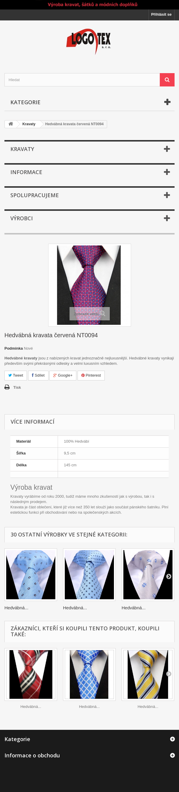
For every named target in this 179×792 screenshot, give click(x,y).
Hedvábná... (16, 607)
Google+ (62, 375)
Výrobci (21, 218)
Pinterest (91, 375)
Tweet (15, 375)
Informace (26, 172)
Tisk (17, 387)
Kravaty (29, 124)
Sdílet (38, 375)
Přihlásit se (161, 14)
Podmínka (13, 348)
